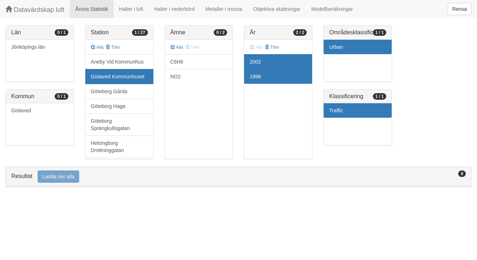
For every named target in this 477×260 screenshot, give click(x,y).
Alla (97, 47)
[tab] (238, 177)
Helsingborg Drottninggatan (107, 146)
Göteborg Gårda (109, 91)
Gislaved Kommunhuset (118, 76)
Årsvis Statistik (91, 9)
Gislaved (21, 110)
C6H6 (176, 62)
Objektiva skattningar (277, 9)
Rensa (459, 9)
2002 (255, 62)
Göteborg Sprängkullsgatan (110, 124)
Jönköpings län (28, 47)
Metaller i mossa (223, 9)
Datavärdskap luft (34, 9)
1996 (255, 76)
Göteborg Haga (108, 106)
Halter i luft (131, 9)
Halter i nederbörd (174, 9)
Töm (113, 47)
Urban (336, 47)
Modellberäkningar (332, 9)
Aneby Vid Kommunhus (117, 62)
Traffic (336, 110)
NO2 (175, 76)
